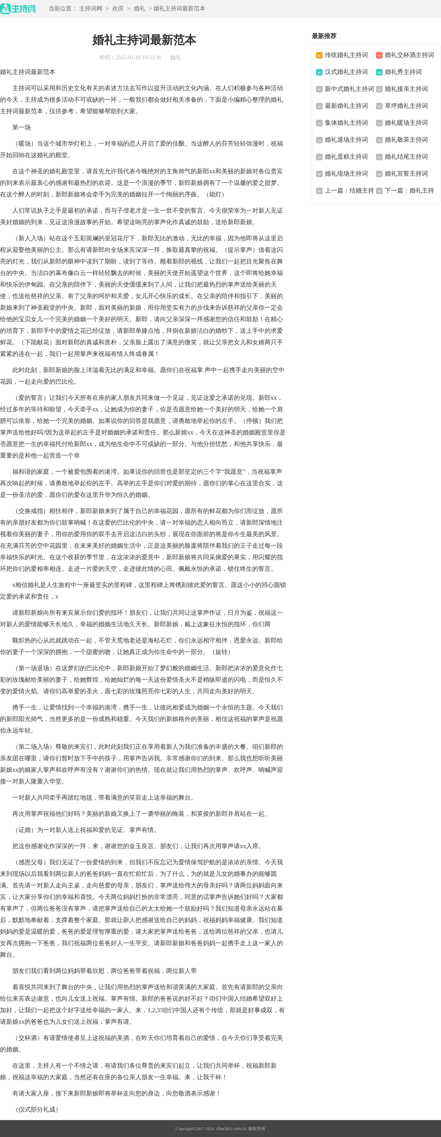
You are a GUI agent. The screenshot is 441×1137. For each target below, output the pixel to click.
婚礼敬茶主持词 (406, 139)
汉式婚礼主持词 (346, 72)
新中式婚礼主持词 (349, 89)
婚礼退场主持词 (346, 139)
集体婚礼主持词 (346, 122)
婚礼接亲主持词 (406, 89)
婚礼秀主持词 (403, 72)
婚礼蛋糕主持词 (346, 156)
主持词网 (90, 8)
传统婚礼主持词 (346, 55)
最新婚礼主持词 (346, 105)
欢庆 (118, 8)
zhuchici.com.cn (231, 1128)
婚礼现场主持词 (346, 173)
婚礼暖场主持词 (406, 122)
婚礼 (139, 8)
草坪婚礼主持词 (406, 105)
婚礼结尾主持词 (406, 156)
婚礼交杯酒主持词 (409, 55)
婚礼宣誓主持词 (406, 173)
